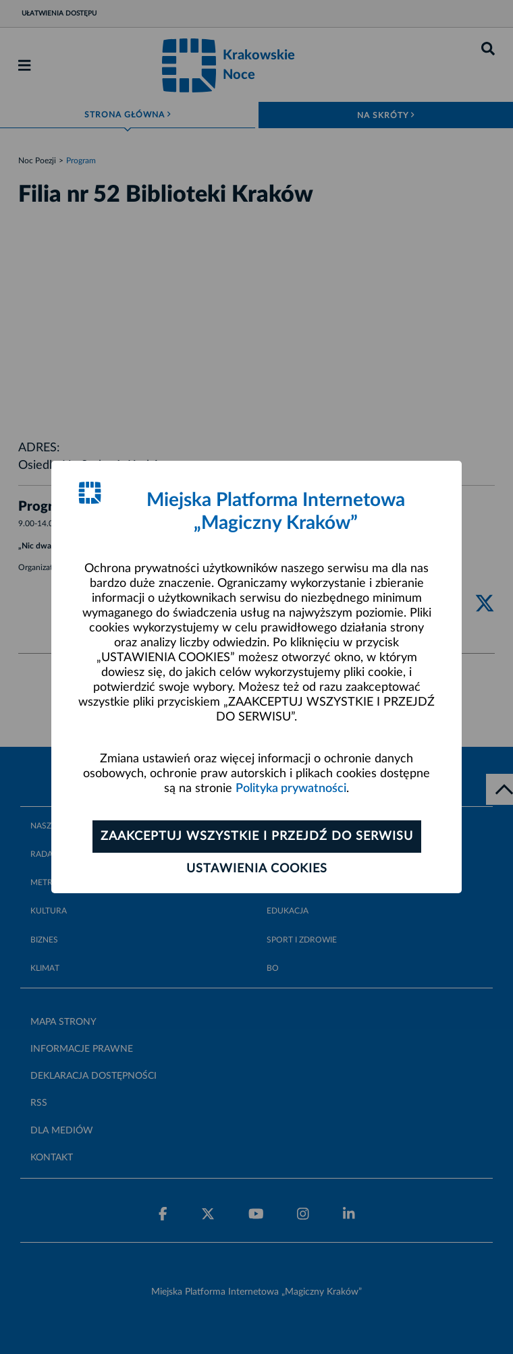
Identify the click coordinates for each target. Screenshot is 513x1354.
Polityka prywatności (291, 789)
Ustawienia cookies (256, 869)
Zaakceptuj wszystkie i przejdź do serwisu (257, 836)
